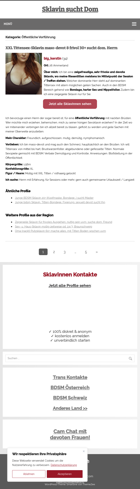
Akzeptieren (65, 474)
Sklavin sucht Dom (70, 9)
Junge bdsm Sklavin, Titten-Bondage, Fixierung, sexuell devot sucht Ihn (60, 202)
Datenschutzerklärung (64, 465)
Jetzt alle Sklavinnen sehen (70, 104)
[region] (47, 465)
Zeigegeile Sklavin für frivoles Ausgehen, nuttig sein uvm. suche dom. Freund (63, 222)
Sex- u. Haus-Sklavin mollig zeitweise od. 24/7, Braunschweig (53, 226)
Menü (8, 24)
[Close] (83, 451)
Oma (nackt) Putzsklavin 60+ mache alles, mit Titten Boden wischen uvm (60, 231)
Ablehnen (28, 474)
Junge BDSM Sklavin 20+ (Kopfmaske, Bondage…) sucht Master (54, 198)
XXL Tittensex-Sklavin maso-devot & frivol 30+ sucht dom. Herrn (61, 48)
